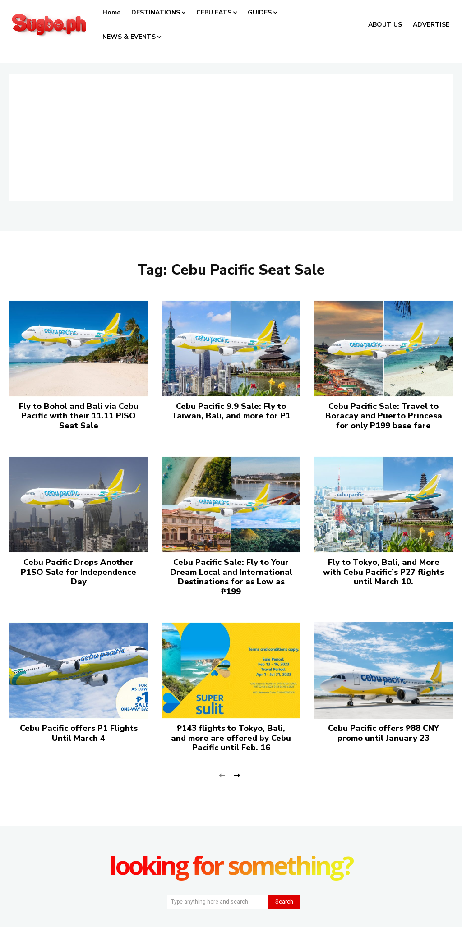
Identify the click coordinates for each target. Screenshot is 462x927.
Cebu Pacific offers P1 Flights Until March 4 (79, 733)
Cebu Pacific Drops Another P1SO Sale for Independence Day (78, 572)
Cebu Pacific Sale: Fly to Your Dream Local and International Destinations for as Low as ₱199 (231, 577)
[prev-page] (222, 774)
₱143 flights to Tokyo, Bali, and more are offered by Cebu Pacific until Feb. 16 (231, 738)
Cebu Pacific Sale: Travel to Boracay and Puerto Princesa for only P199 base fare (383, 416)
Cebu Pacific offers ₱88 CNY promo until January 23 (383, 733)
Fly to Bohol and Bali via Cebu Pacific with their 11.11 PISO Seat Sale (79, 416)
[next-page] (236, 774)
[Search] (284, 902)
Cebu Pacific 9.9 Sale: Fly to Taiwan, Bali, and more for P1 (231, 411)
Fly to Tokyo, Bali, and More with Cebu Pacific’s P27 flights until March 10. (383, 572)
